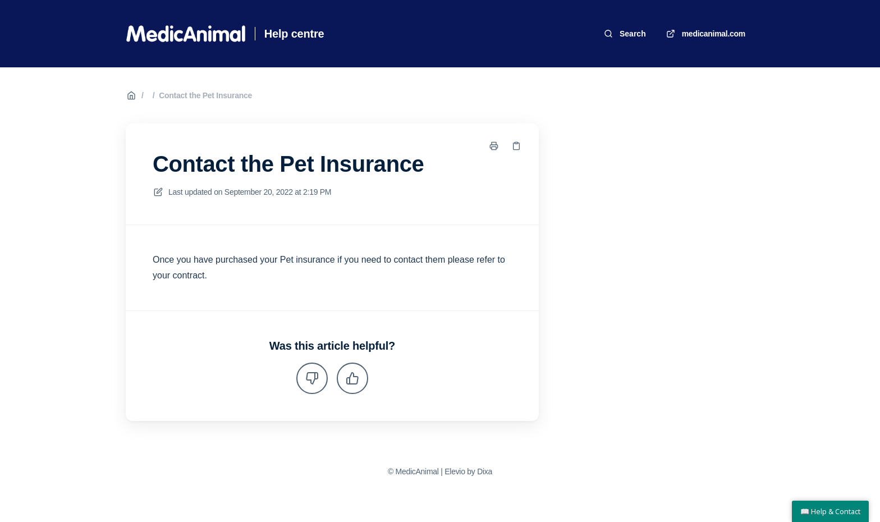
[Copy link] (516, 146)
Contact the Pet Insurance (205, 95)
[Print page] (494, 146)
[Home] (185, 33)
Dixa (484, 471)
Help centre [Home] (294, 34)
